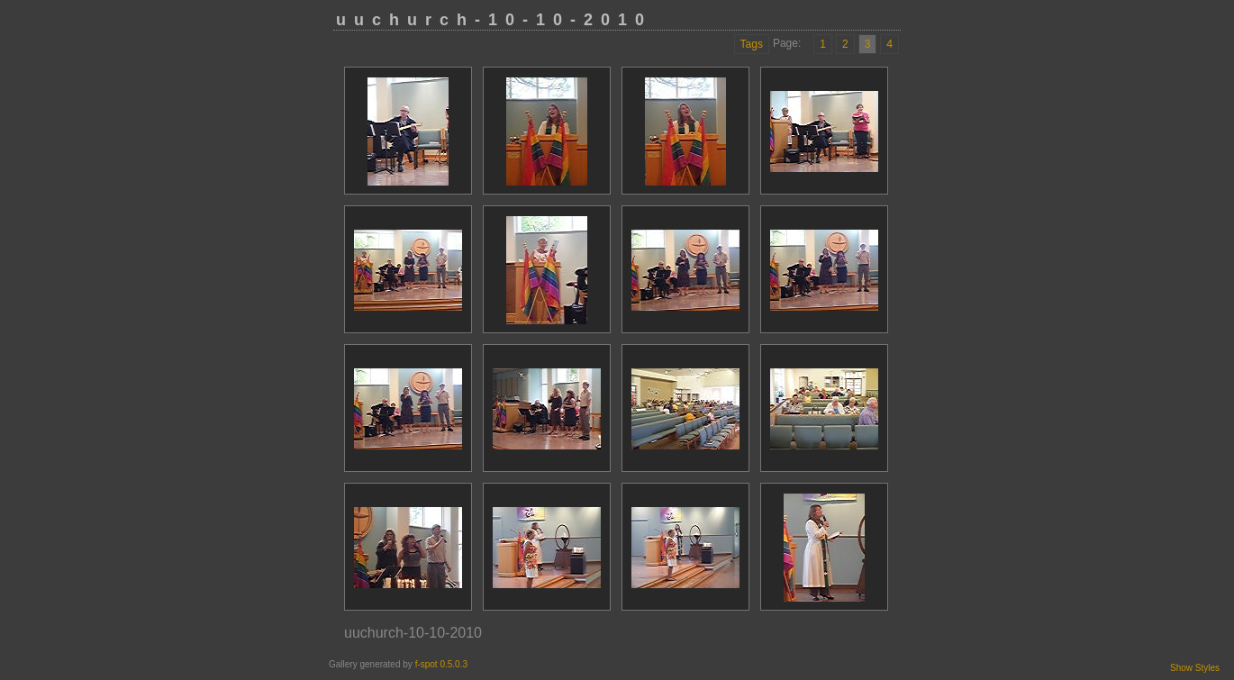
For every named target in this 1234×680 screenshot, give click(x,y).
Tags (751, 44)
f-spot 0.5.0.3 (441, 664)
